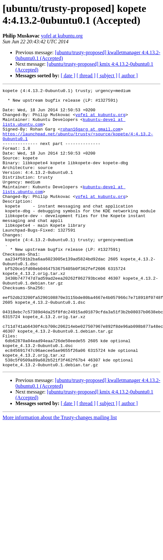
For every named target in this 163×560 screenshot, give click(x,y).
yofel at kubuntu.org (62, 35)
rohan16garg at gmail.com (90, 137)
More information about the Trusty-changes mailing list (60, 473)
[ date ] (68, 75)
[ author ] (128, 75)
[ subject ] (107, 75)
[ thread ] (86, 75)
